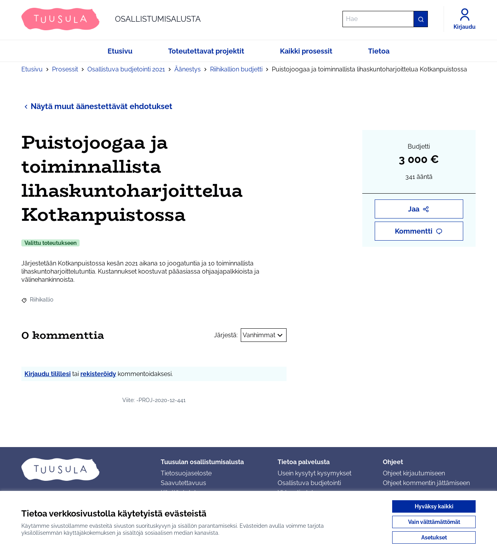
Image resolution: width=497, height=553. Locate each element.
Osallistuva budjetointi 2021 (126, 69)
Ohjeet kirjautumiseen (414, 473)
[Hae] (385, 19)
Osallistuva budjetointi (309, 483)
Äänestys (187, 69)
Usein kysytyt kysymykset (314, 473)
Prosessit (65, 69)
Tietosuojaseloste (186, 473)
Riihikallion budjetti (236, 69)
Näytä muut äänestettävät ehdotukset (96, 106)
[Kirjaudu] (465, 19)
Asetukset (434, 537)
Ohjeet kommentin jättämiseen (426, 483)
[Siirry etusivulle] (111, 19)
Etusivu (32, 69)
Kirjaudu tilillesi (47, 374)
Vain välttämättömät (434, 522)
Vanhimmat (264, 335)
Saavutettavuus (183, 483)
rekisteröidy (98, 374)
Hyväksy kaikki (434, 506)
